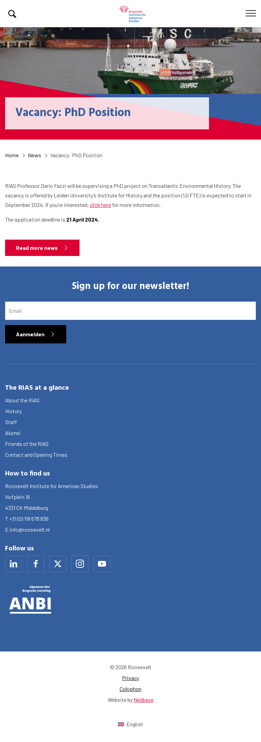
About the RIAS (22, 400)
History (13, 411)
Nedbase (144, 699)
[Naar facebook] (35, 563)
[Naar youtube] (101, 563)
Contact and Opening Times (36, 454)
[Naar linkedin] (13, 563)
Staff (11, 422)
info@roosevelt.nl (30, 529)
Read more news (37, 247)
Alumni (13, 433)
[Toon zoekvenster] (12, 14)
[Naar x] (57, 563)
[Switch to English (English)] (130, 724)
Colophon (130, 688)
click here (100, 204)
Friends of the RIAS (27, 443)
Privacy (130, 678)
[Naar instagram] (79, 563)
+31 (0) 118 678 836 (29, 518)
